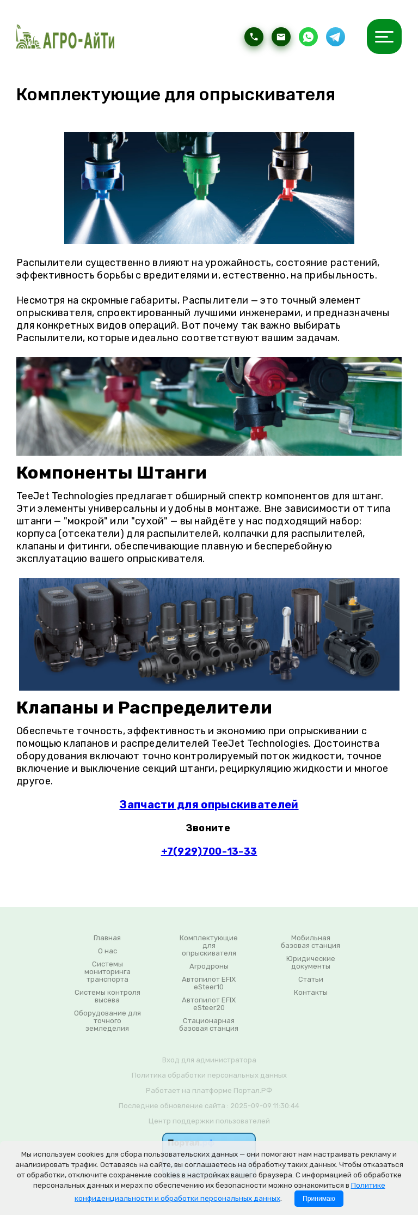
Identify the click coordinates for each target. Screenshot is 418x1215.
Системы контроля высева (107, 996)
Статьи (310, 979)
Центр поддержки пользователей (209, 1121)
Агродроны (209, 966)
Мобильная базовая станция (310, 942)
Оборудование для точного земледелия (107, 1021)
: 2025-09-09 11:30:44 (263, 1106)
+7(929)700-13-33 (209, 851)
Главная (107, 938)
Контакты (311, 992)
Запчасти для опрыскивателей (208, 804)
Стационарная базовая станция (208, 1024)
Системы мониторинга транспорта (107, 971)
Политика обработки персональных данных (209, 1075)
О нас (107, 951)
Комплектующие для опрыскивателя (209, 945)
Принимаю (319, 1198)
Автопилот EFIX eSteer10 (209, 983)
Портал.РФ (252, 1090)
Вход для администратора (209, 1060)
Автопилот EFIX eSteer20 (209, 1004)
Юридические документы (310, 962)
